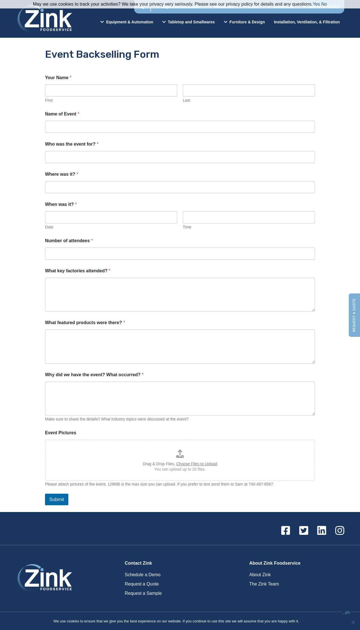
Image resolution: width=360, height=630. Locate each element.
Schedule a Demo (143, 574)
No (324, 4)
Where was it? (61, 174)
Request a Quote (354, 315)
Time (187, 227)
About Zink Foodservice (274, 563)
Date (49, 227)
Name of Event (62, 114)
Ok (304, 621)
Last (186, 100)
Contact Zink (138, 563)
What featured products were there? (85, 322)
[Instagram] (339, 531)
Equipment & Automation (126, 22)
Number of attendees (69, 240)
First (49, 100)
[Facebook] (285, 531)
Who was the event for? (71, 144)
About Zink (260, 574)
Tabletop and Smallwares (188, 22)
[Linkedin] (321, 531)
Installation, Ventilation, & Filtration (307, 22)
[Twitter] (303, 531)
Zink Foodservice (44, 18)
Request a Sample (143, 593)
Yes (316, 4)
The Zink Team (264, 584)
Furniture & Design (244, 22)
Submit (56, 499)
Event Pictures (60, 432)
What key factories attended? (78, 270)
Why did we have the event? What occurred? (94, 374)
